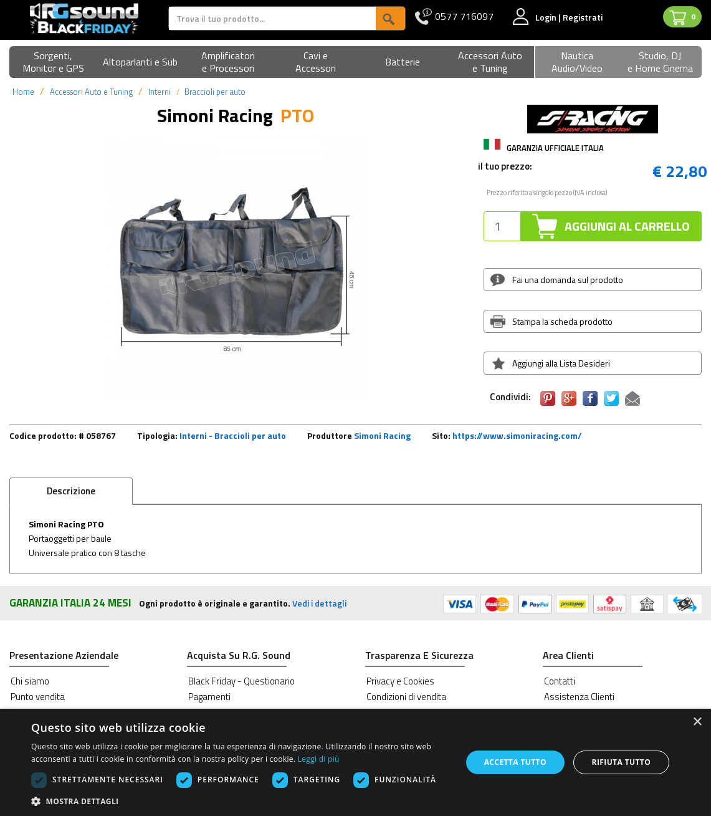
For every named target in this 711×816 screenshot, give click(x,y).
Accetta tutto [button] (515, 762)
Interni (159, 91)
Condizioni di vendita (406, 696)
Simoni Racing (382, 435)
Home (23, 91)
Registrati (583, 17)
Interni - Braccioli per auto (232, 435)
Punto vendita (38, 696)
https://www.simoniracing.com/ (517, 435)
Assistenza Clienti (579, 696)
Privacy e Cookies (400, 681)
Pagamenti (209, 696)
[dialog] (355, 762)
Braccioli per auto (215, 91)
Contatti (559, 681)
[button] (53, 62)
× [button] (697, 722)
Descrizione (71, 491)
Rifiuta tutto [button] (621, 762)
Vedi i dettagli (319, 603)
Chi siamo (30, 681)
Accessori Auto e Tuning (91, 91)
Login (546, 17)
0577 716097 (464, 16)
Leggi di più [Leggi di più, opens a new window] (319, 759)
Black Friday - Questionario (241, 681)
